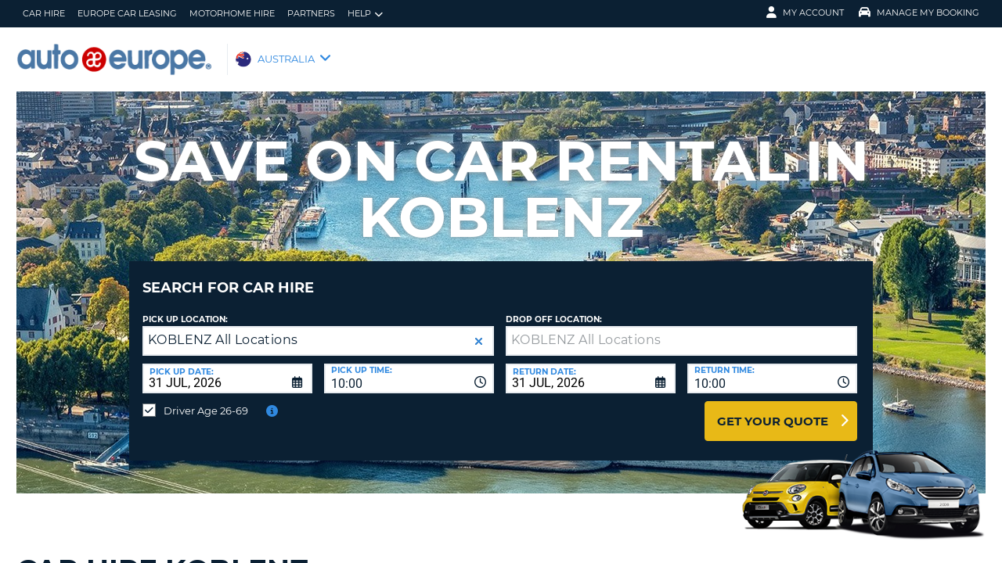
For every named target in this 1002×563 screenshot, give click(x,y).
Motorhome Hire (232, 13)
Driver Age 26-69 (206, 399)
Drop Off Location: (554, 308)
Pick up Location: (185, 308)
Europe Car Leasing (127, 13)
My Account (805, 12)
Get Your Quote (772, 409)
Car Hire (44, 13)
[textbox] (681, 329)
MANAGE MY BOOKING (919, 12)
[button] (478, 329)
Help (365, 14)
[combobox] (409, 366)
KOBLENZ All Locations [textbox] (222, 328)
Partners (311, 13)
